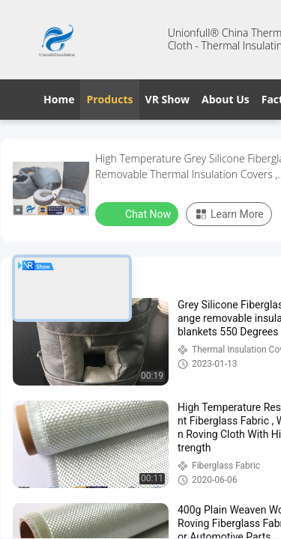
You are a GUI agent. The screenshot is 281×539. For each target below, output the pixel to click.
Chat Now (138, 213)
